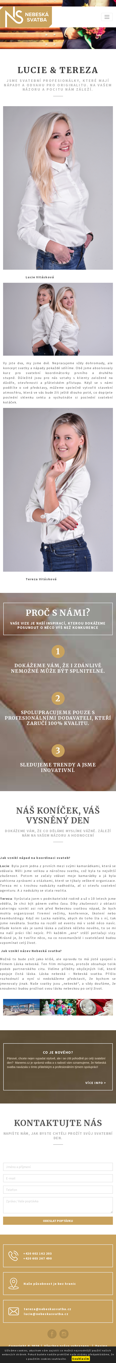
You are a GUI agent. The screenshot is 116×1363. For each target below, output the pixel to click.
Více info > (95, 1083)
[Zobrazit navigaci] (107, 17)
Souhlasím (80, 1359)
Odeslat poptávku (58, 1221)
